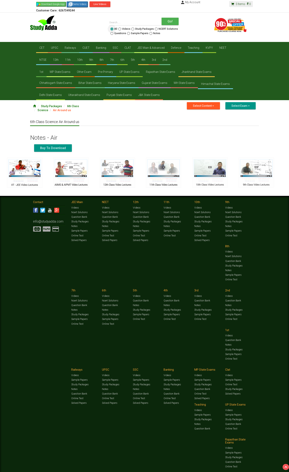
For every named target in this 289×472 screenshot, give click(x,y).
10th (80, 59)
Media (63, 467)
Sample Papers (137, 33)
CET (42, 47)
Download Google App (53, 4)
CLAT (127, 47)
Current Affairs (207, 463)
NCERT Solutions (166, 29)
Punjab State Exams (119, 95)
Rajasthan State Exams (160, 71)
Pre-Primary (105, 71)
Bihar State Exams (90, 82)
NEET (222, 47)
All (113, 29)
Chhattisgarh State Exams (55, 82)
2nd (164, 59)
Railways (70, 47)
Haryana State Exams (121, 82)
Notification (74, 467)
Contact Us (39, 467)
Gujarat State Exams (154, 82)
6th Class (73, 106)
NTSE (43, 59)
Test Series (118, 463)
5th (133, 59)
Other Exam (84, 71)
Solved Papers (78, 238)
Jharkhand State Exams (197, 71)
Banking (101, 47)
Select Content (203, 105)
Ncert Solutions (79, 212)
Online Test (77, 234)
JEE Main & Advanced (151, 47)
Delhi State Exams (50, 95)
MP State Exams (60, 71)
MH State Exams (184, 82)
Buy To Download (53, 148)
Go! (170, 21)
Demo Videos (77, 4)
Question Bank (79, 216)
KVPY (209, 47)
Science (43, 110)
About (56, 467)
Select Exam (240, 105)
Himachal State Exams (215, 83)
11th (68, 59)
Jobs (48, 467)
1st (41, 71)
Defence (176, 47)
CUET (86, 47)
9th (91, 59)
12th (56, 59)
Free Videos (247, 463)
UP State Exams (129, 71)
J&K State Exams (149, 95)
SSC (115, 47)
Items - (241, 4)
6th (122, 59)
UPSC (54, 47)
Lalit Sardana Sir (113, 467)
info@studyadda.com (44, 219)
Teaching (193, 47)
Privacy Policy (162, 467)
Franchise (148, 467)
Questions (118, 33)
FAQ (101, 467)
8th (102, 59)
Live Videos (100, 4)
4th (143, 59)
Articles (220, 463)
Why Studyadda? (89, 467)
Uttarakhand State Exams (84, 95)
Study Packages (142, 29)
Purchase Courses (132, 467)
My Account (190, 2)
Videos (124, 29)
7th (112, 59)
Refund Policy (177, 467)
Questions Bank (167, 463)
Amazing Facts (233, 463)
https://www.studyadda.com (72, 463)
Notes (154, 33)
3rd (154, 59)
